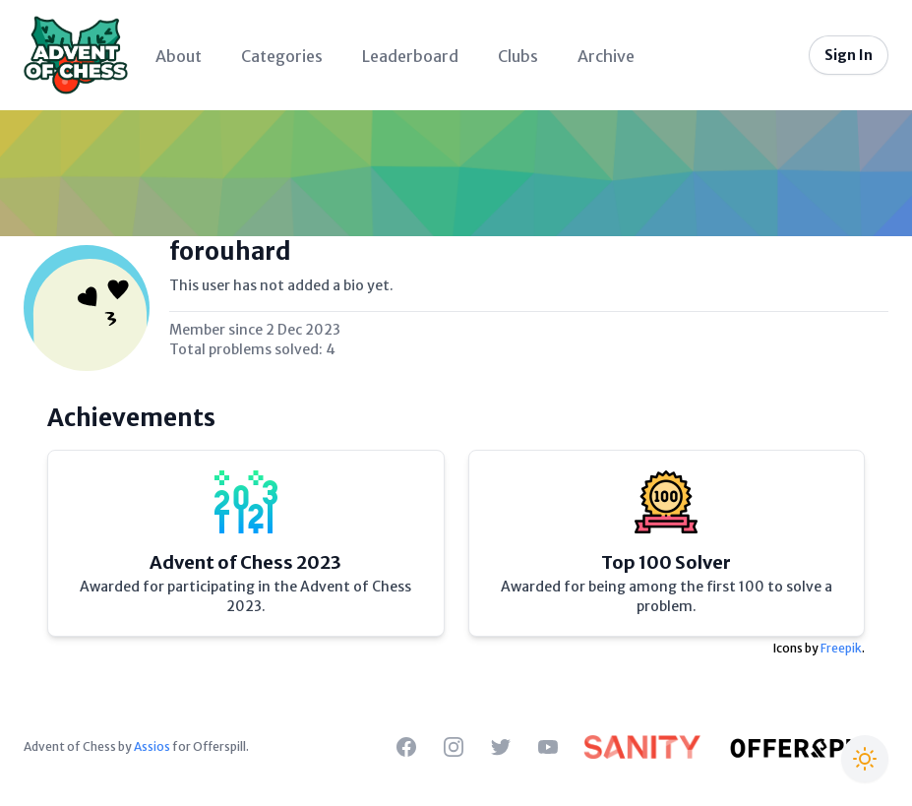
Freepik (841, 648)
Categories (282, 56)
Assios (152, 746)
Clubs (518, 56)
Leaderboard (410, 56)
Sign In (848, 55)
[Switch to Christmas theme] (864, 758)
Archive (606, 56)
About (178, 56)
